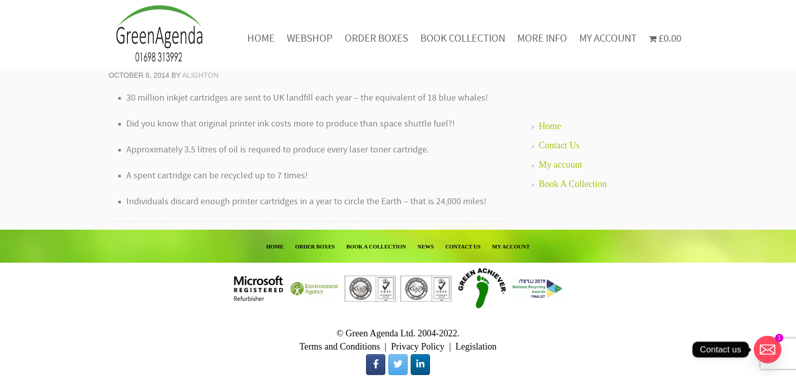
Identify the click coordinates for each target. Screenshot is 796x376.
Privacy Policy (418, 346)
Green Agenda (159, 34)
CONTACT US (463, 246)
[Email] (767, 349)
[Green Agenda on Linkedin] (420, 364)
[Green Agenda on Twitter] (398, 364)
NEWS (426, 246)
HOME (274, 246)
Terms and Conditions (340, 346)
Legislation (475, 346)
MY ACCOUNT (510, 246)
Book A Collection (573, 184)
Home (550, 126)
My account (560, 165)
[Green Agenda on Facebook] (375, 364)
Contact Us (559, 145)
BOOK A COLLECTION (376, 246)
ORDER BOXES (315, 246)
